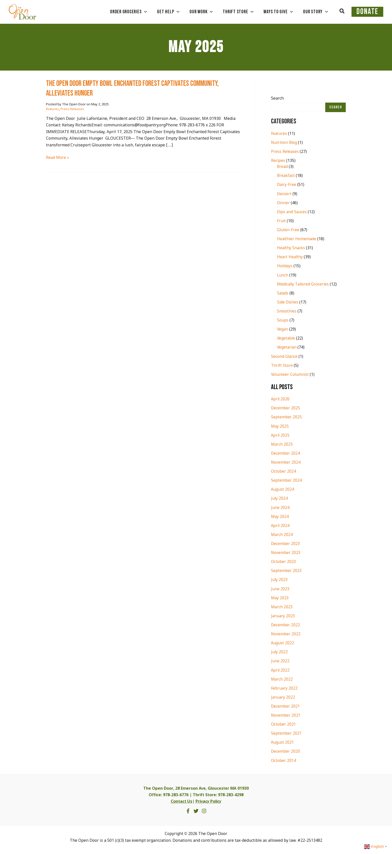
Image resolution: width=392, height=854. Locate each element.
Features (52, 109)
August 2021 (282, 740)
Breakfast (286, 175)
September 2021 (286, 731)
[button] (348, 12)
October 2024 (283, 470)
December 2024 (285, 452)
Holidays (285, 265)
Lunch (282, 274)
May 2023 (280, 596)
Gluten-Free (288, 229)
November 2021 (286, 713)
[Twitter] (196, 808)
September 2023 (286, 569)
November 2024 (286, 461)
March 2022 (282, 677)
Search (277, 98)
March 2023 (282, 605)
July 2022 (279, 650)
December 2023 (285, 542)
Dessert (284, 193)
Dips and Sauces (292, 211)
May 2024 (280, 515)
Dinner (283, 202)
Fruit (281, 220)
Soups (282, 320)
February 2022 (284, 686)
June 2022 (280, 659)
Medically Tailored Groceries (304, 284)
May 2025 (280, 425)
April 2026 (280, 398)
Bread (282, 166)
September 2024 (286, 479)
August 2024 (282, 488)
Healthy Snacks (291, 247)
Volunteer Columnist (290, 374)
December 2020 (285, 749)
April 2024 (280, 524)
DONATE (370, 12)
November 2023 (286, 551)
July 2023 (279, 578)
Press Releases (72, 109)
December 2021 (285, 704)
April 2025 (280, 434)
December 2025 (285, 407)
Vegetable (286, 338)
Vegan (282, 329)
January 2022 (283, 695)
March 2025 (282, 443)
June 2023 (280, 587)
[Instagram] (204, 808)
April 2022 (280, 668)
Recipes (278, 160)
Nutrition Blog (284, 142)
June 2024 (280, 506)
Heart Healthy (290, 256)
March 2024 (282, 533)
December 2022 (285, 623)
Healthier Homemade (297, 238)
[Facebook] (188, 808)
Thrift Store (282, 365)
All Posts (282, 386)
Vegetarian (287, 347)
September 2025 (286, 416)
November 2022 (286, 632)
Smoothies (287, 311)
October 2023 (283, 560)
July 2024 (279, 497)
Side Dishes (288, 302)
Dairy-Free (287, 184)
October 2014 (283, 758)
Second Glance (284, 356)
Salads (283, 293)
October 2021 (283, 722)
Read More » (57, 158)
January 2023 (283, 614)
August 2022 (282, 641)
